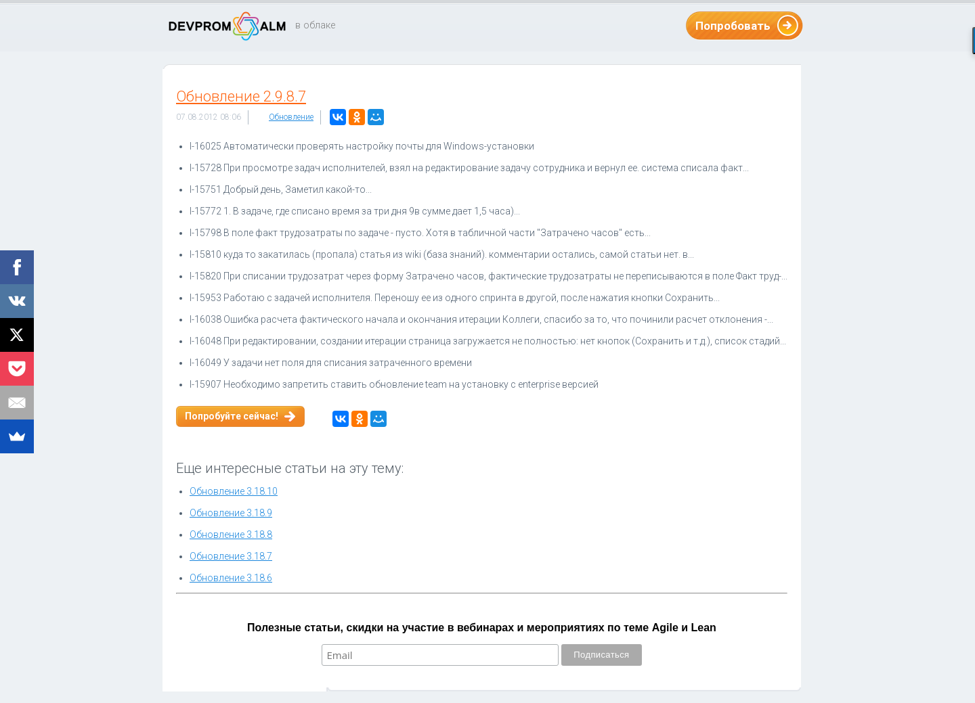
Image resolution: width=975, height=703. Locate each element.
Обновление (291, 117)
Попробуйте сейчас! (231, 416)
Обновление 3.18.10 (234, 491)
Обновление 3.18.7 (231, 556)
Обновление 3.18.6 (231, 577)
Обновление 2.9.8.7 (241, 96)
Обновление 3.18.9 (231, 512)
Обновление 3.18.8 (231, 534)
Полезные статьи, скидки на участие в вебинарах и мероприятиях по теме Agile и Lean (481, 627)
